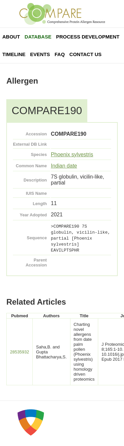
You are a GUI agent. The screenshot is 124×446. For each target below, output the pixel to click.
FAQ (60, 54)
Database (37, 36)
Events (40, 54)
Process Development (87, 36)
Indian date (64, 166)
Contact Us (85, 54)
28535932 (19, 351)
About (11, 36)
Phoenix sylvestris (72, 154)
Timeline (13, 54)
